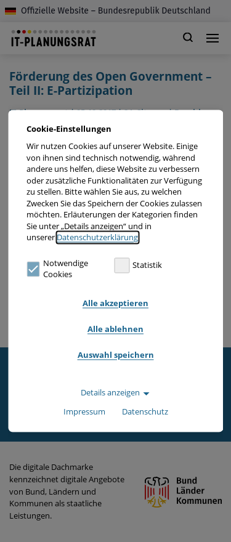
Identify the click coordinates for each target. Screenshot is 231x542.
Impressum (84, 412)
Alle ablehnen (115, 328)
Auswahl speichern (116, 354)
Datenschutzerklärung (97, 237)
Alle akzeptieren (115, 303)
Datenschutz (145, 412)
